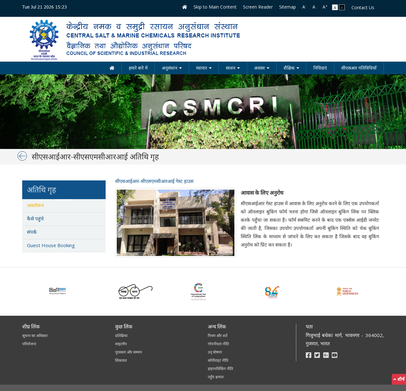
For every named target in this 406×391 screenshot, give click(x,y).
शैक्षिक (289, 68)
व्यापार (201, 68)
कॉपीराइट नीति (218, 360)
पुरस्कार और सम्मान (128, 352)
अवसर (259, 68)
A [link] (304, 6)
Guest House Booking (51, 245)
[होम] (112, 68)
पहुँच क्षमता (216, 377)
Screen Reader (258, 7)
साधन (230, 68)
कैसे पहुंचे (35, 218)
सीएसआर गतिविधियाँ (359, 68)
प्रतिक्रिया (121, 335)
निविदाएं (320, 68)
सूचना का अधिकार (35, 335)
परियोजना (29, 344)
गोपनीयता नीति (218, 344)
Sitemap (287, 7)
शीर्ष (398, 379)
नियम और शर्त (217, 335)
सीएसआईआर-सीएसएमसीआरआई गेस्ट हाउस (154, 181)
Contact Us (362, 7)
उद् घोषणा (215, 352)
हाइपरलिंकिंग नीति (220, 368)
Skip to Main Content (215, 7)
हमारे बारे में (138, 68)
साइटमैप (121, 344)
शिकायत (121, 360)
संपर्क (32, 232)
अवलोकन (35, 205)
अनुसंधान (169, 68)
